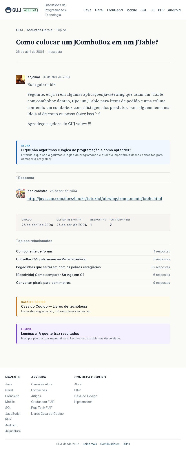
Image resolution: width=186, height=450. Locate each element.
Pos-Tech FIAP (41, 407)
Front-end (12, 396)
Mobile (131, 10)
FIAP (77, 390)
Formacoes (39, 390)
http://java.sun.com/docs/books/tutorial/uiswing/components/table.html (94, 198)
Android (174, 10)
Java (87, 10)
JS (152, 10)
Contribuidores (110, 444)
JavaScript (12, 413)
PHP (161, 10)
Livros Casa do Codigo (47, 413)
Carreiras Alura (41, 384)
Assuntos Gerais (39, 30)
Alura (78, 384)
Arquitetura (13, 431)
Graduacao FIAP (42, 402)
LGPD (126, 444)
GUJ (19, 30)
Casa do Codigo (85, 396)
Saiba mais (90, 444)
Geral (99, 10)
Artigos (36, 396)
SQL (143, 10)
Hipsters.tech (83, 402)
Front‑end (115, 10)
